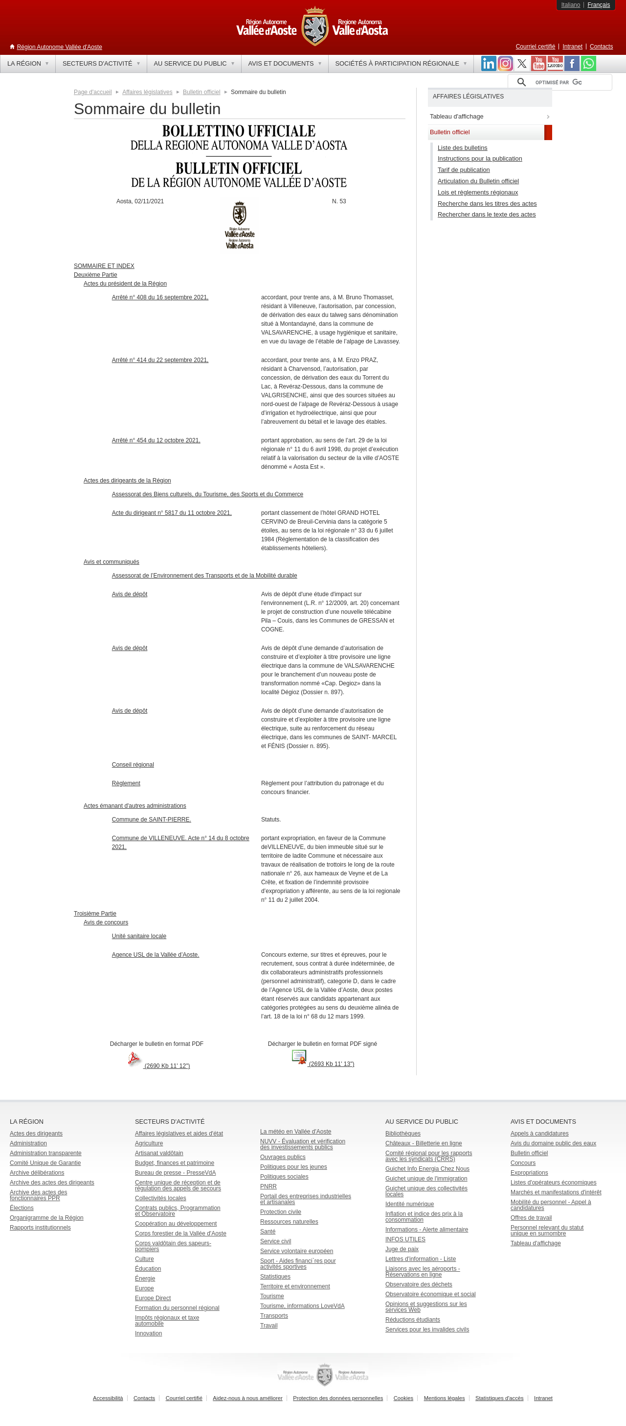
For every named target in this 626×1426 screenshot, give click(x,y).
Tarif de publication (464, 169)
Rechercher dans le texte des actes (487, 214)
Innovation (148, 1333)
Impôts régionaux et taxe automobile (167, 1320)
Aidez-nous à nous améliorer (247, 1398)
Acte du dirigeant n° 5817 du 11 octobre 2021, (172, 512)
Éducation (148, 1268)
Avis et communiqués (111, 561)
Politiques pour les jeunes (293, 1166)
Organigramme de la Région (47, 1217)
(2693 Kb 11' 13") (323, 1064)
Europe (144, 1288)
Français (598, 4)
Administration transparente (46, 1153)
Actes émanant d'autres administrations (135, 805)
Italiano (571, 4)
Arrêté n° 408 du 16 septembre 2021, (160, 297)
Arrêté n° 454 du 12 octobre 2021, (156, 440)
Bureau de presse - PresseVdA (175, 1172)
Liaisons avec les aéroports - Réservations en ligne (422, 1271)
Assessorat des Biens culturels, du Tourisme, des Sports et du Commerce (207, 494)
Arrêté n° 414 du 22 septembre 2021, (160, 360)
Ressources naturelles (289, 1221)
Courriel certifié (536, 46)
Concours (523, 1163)
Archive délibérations (37, 1172)
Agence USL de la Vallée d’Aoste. (156, 954)
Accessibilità (108, 1398)
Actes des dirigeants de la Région (127, 480)
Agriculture (149, 1143)
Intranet (572, 46)
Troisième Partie (95, 913)
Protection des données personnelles (338, 1398)
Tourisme (272, 1296)
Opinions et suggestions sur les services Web (426, 1307)
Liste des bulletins (463, 147)
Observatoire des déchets (418, 1284)
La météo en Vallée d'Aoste (296, 1131)
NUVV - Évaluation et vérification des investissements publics (302, 1144)
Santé (267, 1231)
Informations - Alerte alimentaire (426, 1229)
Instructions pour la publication (480, 158)
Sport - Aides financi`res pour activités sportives (298, 1263)
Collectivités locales (160, 1198)
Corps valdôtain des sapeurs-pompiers (173, 1246)
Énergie (145, 1278)
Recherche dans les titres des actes (487, 203)
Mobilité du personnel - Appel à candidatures (551, 1205)
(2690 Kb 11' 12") (157, 1066)
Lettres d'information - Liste (420, 1259)
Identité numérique (409, 1204)
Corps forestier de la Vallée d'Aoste (180, 1233)
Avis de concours (106, 922)
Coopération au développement (176, 1223)
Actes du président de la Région (125, 283)
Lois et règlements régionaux (478, 192)
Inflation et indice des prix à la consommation (424, 1216)
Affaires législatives (147, 92)
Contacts (601, 46)
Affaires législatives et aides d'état (179, 1133)
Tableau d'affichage (536, 1243)
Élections (22, 1208)
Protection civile (280, 1211)
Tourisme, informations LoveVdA (302, 1306)
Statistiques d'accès (499, 1398)
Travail (269, 1325)
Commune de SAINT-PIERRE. (151, 819)
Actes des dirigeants (36, 1133)
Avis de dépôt (130, 594)
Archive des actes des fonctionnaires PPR (38, 1195)
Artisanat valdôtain (159, 1153)
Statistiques (275, 1276)
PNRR (268, 1186)
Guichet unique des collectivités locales (426, 1191)
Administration (28, 1143)
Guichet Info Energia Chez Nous (427, 1168)
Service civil (275, 1241)
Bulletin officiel (202, 92)
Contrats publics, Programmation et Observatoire (178, 1211)
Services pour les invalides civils (427, 1329)
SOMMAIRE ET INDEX (104, 266)
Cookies (403, 1398)
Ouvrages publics (283, 1157)
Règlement (126, 783)
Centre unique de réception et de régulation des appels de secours (178, 1185)
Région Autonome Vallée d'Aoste (59, 47)
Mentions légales (444, 1398)
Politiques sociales (284, 1176)
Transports (274, 1315)
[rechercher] (558, 82)
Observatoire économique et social (430, 1294)
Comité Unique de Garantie (45, 1163)
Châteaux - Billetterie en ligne (423, 1143)
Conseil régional (133, 764)
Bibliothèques (403, 1133)
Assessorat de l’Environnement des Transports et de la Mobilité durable (204, 575)
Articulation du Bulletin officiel (478, 181)
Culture (144, 1259)
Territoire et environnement (295, 1286)
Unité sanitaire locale (139, 936)
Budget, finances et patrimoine (174, 1163)
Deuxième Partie (95, 274)
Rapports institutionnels (40, 1227)
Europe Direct (153, 1298)
